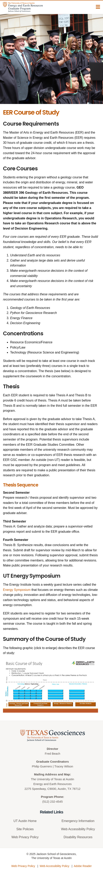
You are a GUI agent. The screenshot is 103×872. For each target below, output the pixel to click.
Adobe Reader (83, 866)
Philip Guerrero (42, 766)
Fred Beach (52, 753)
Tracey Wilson (63, 766)
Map (67, 774)
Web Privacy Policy (25, 837)
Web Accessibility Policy (78, 829)
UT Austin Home (25, 821)
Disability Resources (78, 837)
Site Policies (25, 829)
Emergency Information (78, 821)
